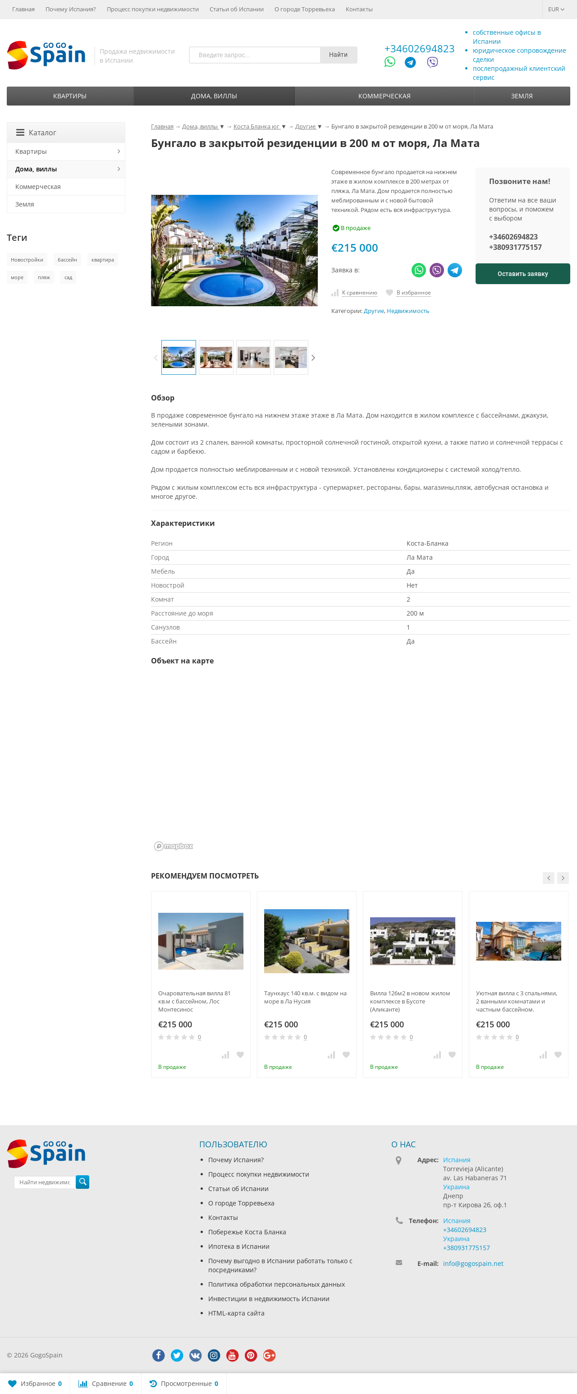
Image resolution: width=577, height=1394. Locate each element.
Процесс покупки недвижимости (153, 9)
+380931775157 (515, 247)
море (17, 277)
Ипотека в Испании (239, 1246)
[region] (360, 764)
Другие (374, 311)
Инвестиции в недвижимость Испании (269, 1298)
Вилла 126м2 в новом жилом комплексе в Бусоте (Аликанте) (410, 1001)
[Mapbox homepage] (173, 846)
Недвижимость (408, 311)
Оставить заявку (523, 273)
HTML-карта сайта (236, 1313)
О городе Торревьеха (305, 9)
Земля (522, 96)
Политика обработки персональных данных (276, 1284)
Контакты (359, 9)
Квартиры (70, 96)
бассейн (67, 259)
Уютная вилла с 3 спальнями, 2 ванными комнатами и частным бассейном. (516, 1001)
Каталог (36, 133)
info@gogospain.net (473, 1263)
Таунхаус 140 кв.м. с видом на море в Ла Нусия (305, 997)
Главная (23, 9)
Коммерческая (384, 96)
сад (68, 277)
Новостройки (27, 259)
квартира (103, 259)
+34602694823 (420, 48)
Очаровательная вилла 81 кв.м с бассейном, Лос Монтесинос (194, 1001)
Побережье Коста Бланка (247, 1232)
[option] (178, 357)
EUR (556, 9)
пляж (44, 277)
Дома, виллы (214, 96)
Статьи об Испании (237, 9)
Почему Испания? (71, 9)
